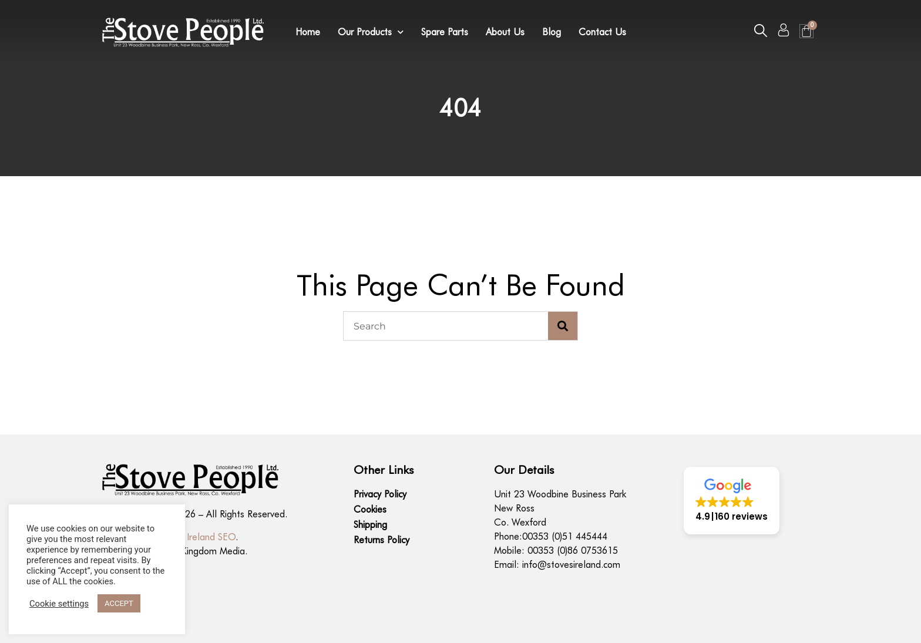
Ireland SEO (211, 537)
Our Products (371, 32)
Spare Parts (444, 32)
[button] (761, 30)
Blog (551, 32)
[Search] (562, 326)
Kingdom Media (213, 551)
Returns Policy (381, 540)
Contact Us (602, 32)
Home (307, 32)
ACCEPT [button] (119, 603)
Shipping (370, 524)
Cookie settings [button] (59, 603)
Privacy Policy (380, 494)
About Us (505, 32)
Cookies (370, 509)
